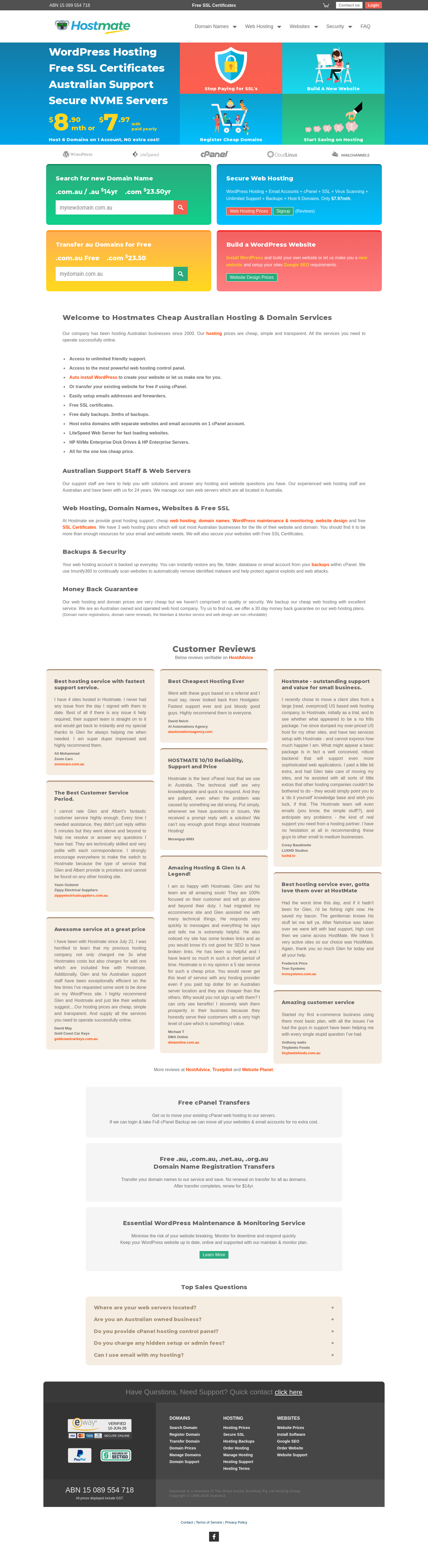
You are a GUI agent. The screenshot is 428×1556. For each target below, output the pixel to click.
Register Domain (185, 1435)
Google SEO (296, 264)
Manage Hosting (238, 1455)
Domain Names (212, 26)
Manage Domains (185, 1455)
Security (335, 26)
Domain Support (184, 1462)
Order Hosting (236, 1448)
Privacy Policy (236, 1522)
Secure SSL (234, 1435)
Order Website (290, 1448)
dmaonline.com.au (183, 1042)
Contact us (349, 5)
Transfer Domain (185, 1441)
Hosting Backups (238, 1441)
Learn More (214, 1254)
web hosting (183, 520)
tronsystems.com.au (299, 974)
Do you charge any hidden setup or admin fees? (214, 1343)
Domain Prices (183, 1448)
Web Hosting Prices (249, 211)
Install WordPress (244, 257)
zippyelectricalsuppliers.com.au (81, 895)
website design (331, 520)
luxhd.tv (288, 856)
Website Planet (257, 1070)
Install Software (291, 1435)
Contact (187, 1522)
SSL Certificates (79, 527)
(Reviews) (305, 211)
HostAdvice (241, 657)
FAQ (365, 26)
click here (288, 1392)
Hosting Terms (236, 1469)
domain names (214, 520)
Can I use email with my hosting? (214, 1355)
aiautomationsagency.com (190, 732)
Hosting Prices (236, 1428)
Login (373, 5)
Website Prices (290, 1428)
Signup (283, 211)
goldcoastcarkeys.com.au (76, 1039)
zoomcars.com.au (69, 764)
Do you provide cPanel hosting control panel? (214, 1331)
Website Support (292, 1455)
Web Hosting (259, 26)
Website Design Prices (252, 277)
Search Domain (183, 1428)
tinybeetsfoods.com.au (301, 1053)
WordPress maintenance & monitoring (272, 520)
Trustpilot (222, 1070)
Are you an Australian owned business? (214, 1319)
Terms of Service (209, 1522)
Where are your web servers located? (214, 1308)
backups (320, 564)
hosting (214, 333)
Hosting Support (238, 1462)
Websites (300, 26)
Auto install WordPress (93, 377)
